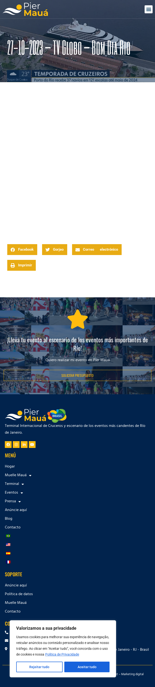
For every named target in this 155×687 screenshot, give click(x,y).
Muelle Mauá (18, 475)
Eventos (14, 493)
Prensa (13, 501)
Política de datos (19, 594)
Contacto (13, 527)
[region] (63, 649)
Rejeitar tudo (39, 667)
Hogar (10, 466)
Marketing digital (132, 675)
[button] (149, 9)
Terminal (14, 484)
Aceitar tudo (87, 667)
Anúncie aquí (16, 510)
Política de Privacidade (62, 655)
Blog (8, 519)
